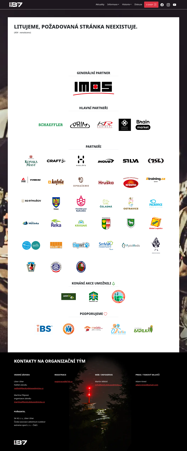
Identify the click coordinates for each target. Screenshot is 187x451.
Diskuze (138, 4)
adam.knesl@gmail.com (147, 384)
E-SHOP (149, 4)
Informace (112, 4)
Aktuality (100, 4)
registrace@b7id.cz (63, 381)
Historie (126, 4)
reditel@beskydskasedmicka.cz (28, 388)
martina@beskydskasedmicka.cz (29, 402)
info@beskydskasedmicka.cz (108, 384)
